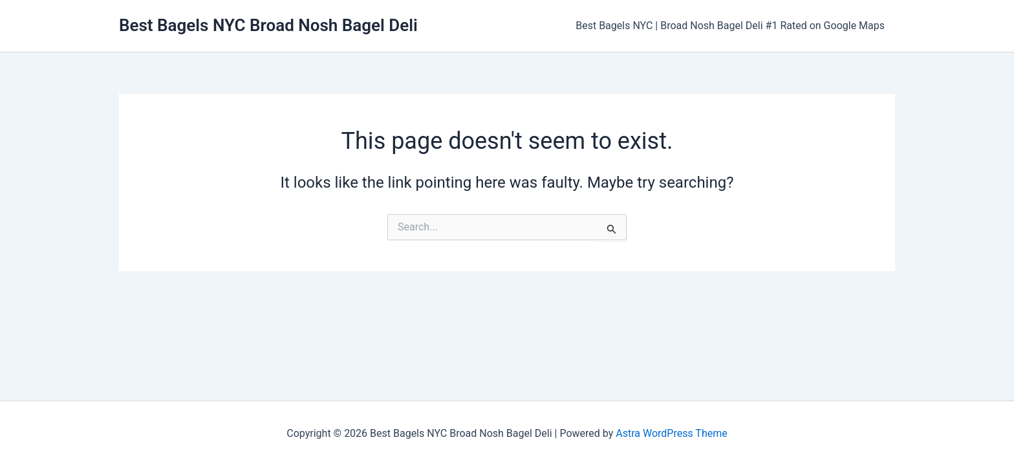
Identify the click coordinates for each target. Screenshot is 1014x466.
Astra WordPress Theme (671, 433)
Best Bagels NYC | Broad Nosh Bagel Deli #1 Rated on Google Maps (730, 25)
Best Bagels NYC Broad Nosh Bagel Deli (268, 25)
